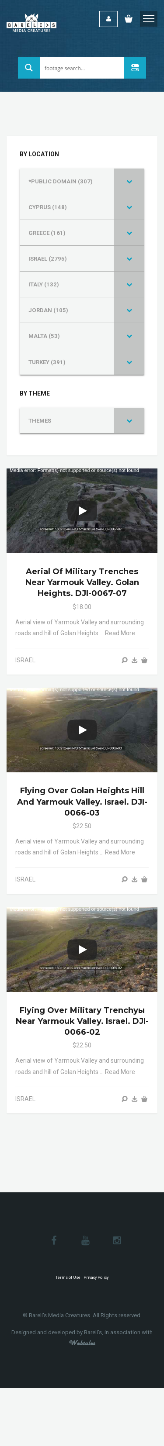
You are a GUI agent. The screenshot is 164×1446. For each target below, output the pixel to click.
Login (108, 19)
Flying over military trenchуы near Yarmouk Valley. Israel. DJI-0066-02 (82, 1021)
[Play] (82, 510)
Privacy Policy (96, 1277)
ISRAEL (25, 660)
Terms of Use (68, 1277)
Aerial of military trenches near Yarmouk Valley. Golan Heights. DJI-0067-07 (82, 582)
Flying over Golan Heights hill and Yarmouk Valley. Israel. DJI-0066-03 (82, 801)
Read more (120, 633)
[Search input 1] (82, 67)
